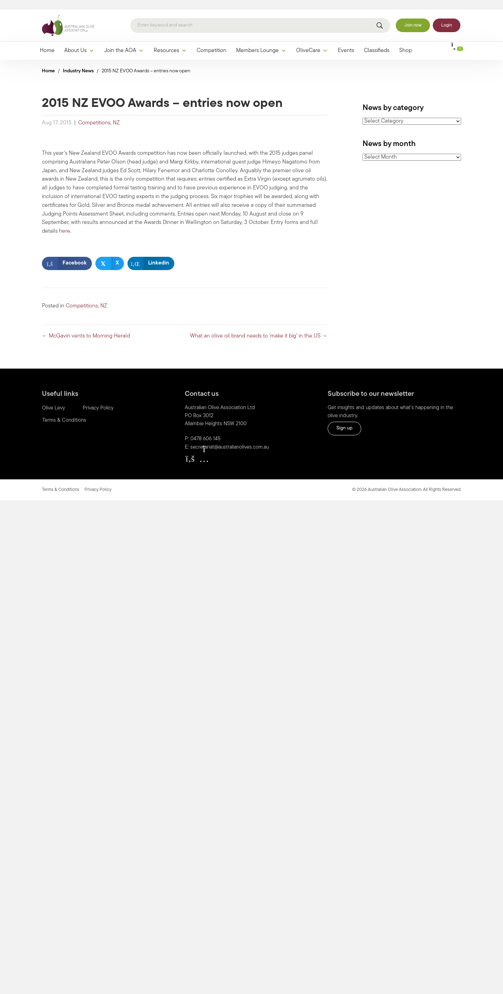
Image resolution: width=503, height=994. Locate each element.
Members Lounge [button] (261, 41)
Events (346, 41)
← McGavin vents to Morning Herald (86, 327)
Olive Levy (53, 399)
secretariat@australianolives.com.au (229, 438)
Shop (405, 41)
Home (47, 41)
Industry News (78, 62)
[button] (190, 449)
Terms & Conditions (64, 411)
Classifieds (376, 41)
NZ (116, 114)
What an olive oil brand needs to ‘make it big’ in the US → (259, 327)
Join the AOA (124, 41)
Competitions (94, 114)
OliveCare (312, 41)
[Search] (260, 16)
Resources (170, 41)
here (64, 222)
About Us (79, 41)
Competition (211, 41)
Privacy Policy (98, 399)
